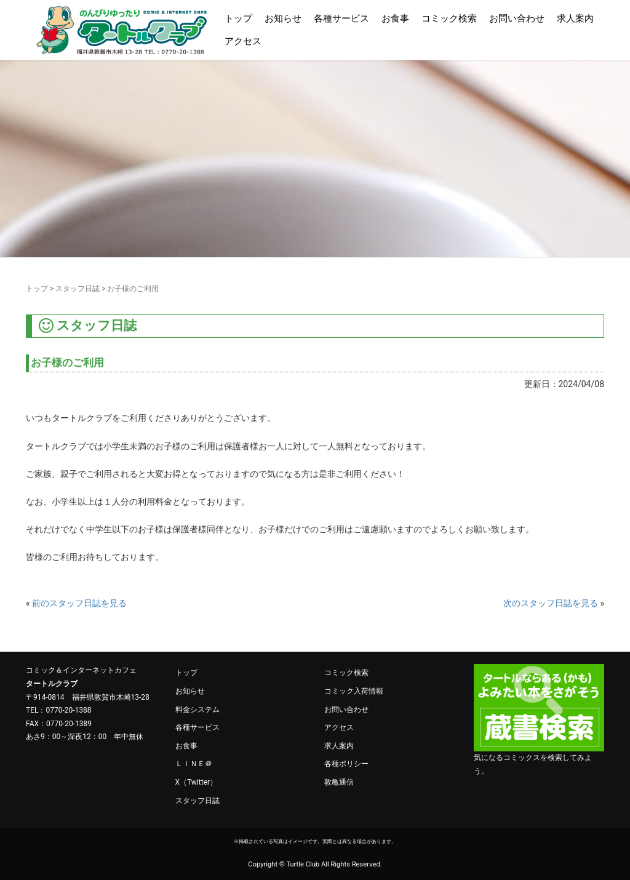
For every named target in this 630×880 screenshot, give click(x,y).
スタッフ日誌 (77, 288)
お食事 (395, 18)
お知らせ (283, 18)
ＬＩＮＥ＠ (193, 763)
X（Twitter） (196, 782)
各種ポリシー (346, 763)
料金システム (197, 709)
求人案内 (575, 18)
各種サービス (341, 18)
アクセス (243, 41)
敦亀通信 (339, 782)
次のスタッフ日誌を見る (550, 603)
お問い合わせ (516, 18)
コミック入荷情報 (353, 691)
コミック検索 (449, 18)
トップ (238, 18)
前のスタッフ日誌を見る (79, 603)
